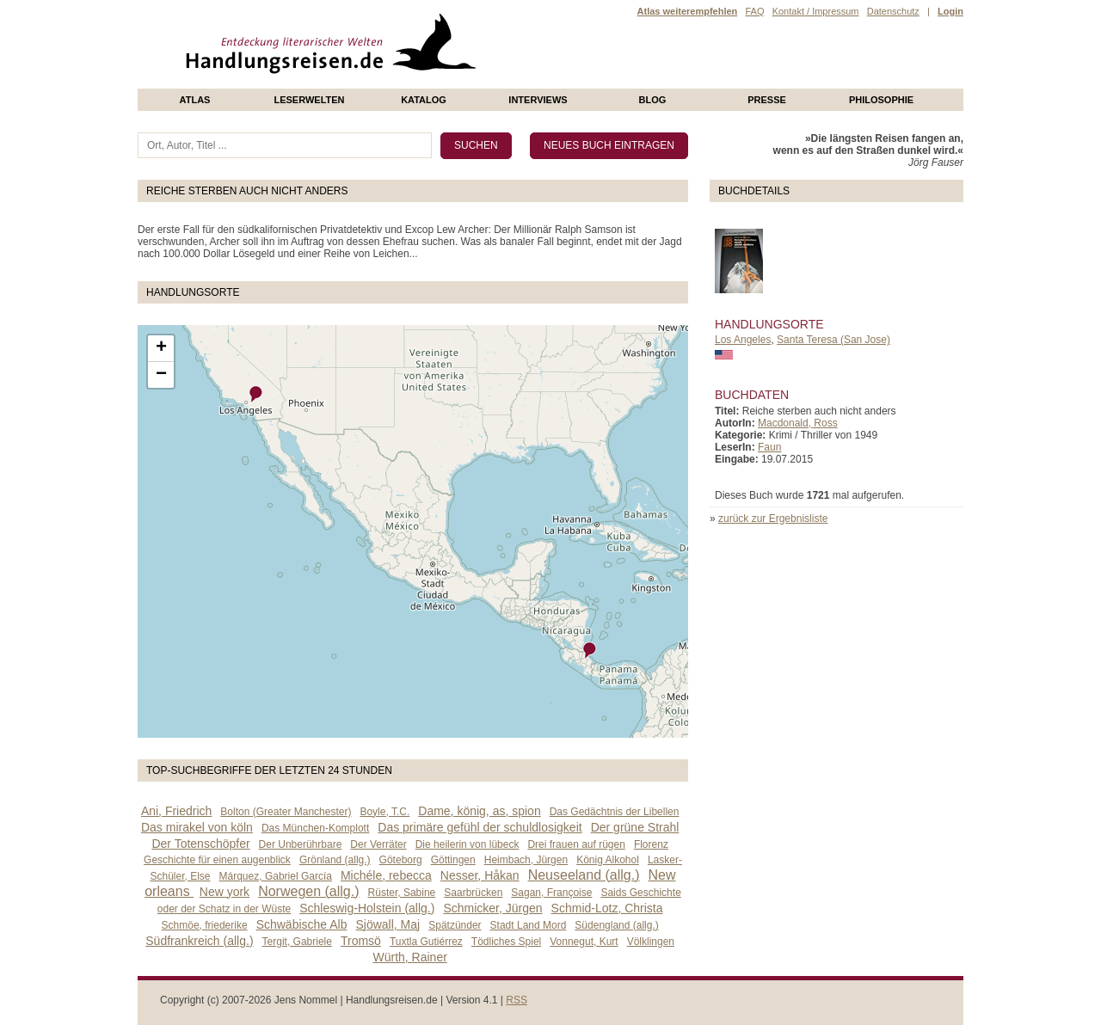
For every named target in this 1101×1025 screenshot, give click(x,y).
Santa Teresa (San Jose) (833, 340)
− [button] (161, 375)
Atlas (195, 100)
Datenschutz (893, 11)
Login (950, 11)
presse (766, 100)
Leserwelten (309, 100)
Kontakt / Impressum (815, 11)
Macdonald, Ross (798, 423)
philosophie (881, 100)
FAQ (754, 11)
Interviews (537, 100)
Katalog (423, 100)
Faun (769, 447)
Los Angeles (743, 340)
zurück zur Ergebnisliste (772, 518)
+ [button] (161, 348)
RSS (516, 1000)
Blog (653, 100)
